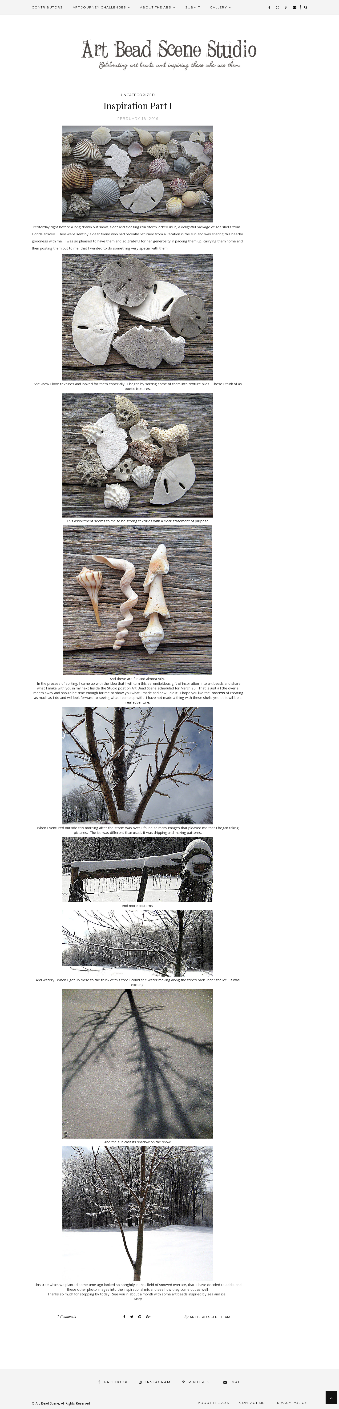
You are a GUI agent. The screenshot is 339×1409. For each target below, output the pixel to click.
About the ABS (155, 7)
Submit (192, 7)
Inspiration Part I (137, 105)
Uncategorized (138, 95)
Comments (66, 1316)
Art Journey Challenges (99, 7)
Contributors (47, 7)
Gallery (218, 7)
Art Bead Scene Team (210, 1317)
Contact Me (252, 1403)
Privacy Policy (290, 1403)
